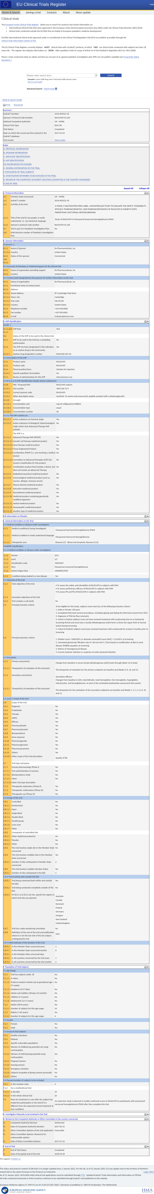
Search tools (49, 88)
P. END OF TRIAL (11, 183)
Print (7, 105)
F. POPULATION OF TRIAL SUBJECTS (19, 172)
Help (152, 4)
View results (60, 140)
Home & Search (11, 12)
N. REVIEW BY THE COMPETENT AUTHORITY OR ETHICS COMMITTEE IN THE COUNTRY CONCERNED (47, 179)
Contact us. (16, 1159)
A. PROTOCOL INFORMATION (16, 149)
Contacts (52, 12)
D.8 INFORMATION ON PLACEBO (18, 164)
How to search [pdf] (35, 82)
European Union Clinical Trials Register (22, 24)
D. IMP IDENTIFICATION (14, 160)
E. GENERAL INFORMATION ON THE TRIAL (22, 168)
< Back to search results (12, 100)
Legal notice (149, 1172)
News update (83, 12)
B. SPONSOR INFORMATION (16, 152)
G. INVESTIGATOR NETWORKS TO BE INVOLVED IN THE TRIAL (30, 176)
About (66, 12)
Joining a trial (33, 12)
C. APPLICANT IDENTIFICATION (17, 156)
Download (18, 105)
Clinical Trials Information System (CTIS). (19, 41)
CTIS (83, 1175)
